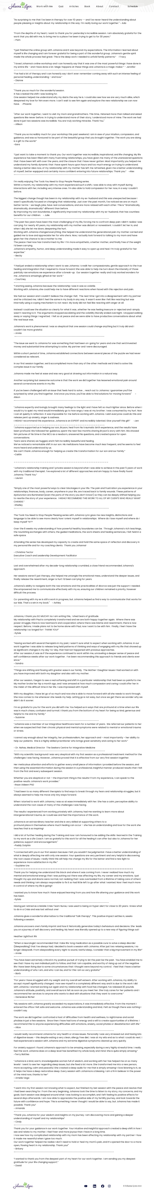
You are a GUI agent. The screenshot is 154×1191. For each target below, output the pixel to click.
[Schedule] (132, 6)
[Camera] (102, 1186)
